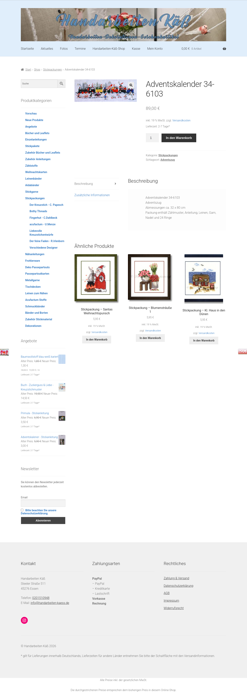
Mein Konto (155, 48)
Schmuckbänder (35, 306)
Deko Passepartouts (37, 267)
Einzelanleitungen (36, 139)
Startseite (27, 48)
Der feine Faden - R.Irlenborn (47, 241)
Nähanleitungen (34, 254)
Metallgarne (32, 280)
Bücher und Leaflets (37, 133)
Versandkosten (181, 120)
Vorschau (31, 113)
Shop (37, 69)
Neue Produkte (34, 120)
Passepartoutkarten (37, 273)
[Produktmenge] (152, 138)
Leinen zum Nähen (36, 293)
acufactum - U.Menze (42, 224)
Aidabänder (32, 185)
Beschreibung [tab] (83, 184)
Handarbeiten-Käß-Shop (109, 48)
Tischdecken (33, 286)
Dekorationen (33, 325)
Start (28, 69)
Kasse (136, 48)
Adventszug (168, 159)
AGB (167, 593)
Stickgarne (31, 191)
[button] (131, 85)
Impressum (171, 600)
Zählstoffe (31, 165)
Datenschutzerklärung (178, 586)
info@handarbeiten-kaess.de (50, 603)
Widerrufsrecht (174, 608)
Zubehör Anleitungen (38, 159)
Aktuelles (47, 48)
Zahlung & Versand (176, 578)
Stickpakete (32, 146)
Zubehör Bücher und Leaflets (42, 152)
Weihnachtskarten (36, 172)
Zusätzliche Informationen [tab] (92, 195)
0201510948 (40, 598)
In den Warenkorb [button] (96, 339)
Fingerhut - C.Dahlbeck (43, 217)
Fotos (64, 48)
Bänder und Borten (36, 312)
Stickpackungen (52, 69)
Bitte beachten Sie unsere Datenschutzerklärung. (38, 512)
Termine (80, 48)
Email (24, 497)
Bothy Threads (38, 211)
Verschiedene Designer (44, 247)
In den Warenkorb (179, 138)
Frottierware (32, 260)
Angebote (31, 126)
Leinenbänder (33, 178)
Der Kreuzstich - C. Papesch (46, 204)
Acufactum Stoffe (36, 299)
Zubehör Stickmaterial (38, 319)
